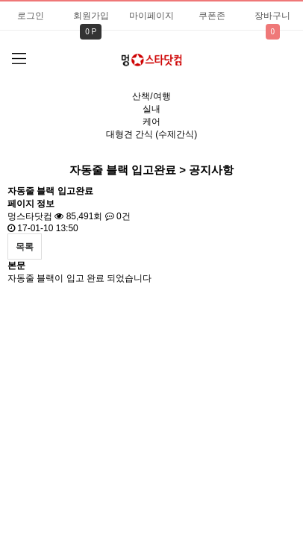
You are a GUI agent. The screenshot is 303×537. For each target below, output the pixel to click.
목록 (25, 247)
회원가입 (91, 15)
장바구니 (272, 15)
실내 (151, 109)
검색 (273, 56)
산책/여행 (151, 96)
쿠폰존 (212, 15)
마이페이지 (151, 15)
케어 (151, 121)
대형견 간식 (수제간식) (152, 134)
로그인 (30, 15)
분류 (18, 59)
